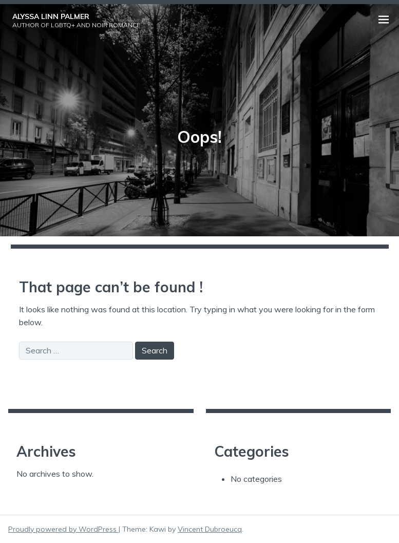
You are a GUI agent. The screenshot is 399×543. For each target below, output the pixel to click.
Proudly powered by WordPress (63, 529)
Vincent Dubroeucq (210, 529)
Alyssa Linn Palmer (50, 16)
